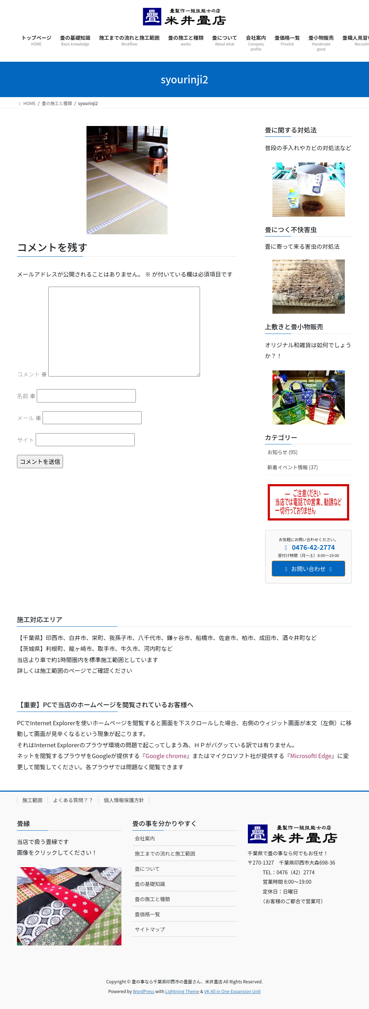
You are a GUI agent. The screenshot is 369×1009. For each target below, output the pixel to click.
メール (29, 417)
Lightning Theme (182, 991)
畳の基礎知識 (150, 883)
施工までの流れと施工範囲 (165, 853)
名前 (26, 395)
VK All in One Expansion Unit (232, 991)
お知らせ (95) (282, 452)
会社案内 (145, 838)
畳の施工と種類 (152, 899)
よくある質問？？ (73, 800)
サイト (25, 439)
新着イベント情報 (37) (292, 467)
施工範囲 (32, 800)
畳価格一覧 (147, 914)
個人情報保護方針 (124, 800)
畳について (147, 868)
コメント (32, 374)
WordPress (144, 991)
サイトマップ (150, 929)
